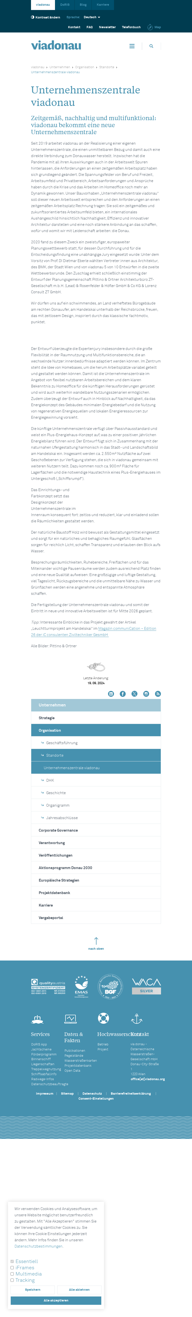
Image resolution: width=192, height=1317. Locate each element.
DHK (47, 947)
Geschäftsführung (59, 909)
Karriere (103, 4)
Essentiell (27, 1261)
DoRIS (65, 4)
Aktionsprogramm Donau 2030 (65, 1034)
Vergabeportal (51, 1084)
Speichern (32, 1290)
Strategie (46, 884)
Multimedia (29, 1274)
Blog (83, 4)
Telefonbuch (131, 27)
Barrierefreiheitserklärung (131, 1260)
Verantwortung (52, 1009)
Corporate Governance (58, 996)
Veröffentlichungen (55, 1021)
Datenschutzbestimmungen (38, 1246)
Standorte (106, 67)
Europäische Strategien (59, 1046)
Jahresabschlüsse (59, 984)
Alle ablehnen (79, 1290)
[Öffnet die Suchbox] (151, 46)
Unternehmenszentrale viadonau (72, 934)
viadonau (43, 4)
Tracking (25, 1280)
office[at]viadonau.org (148, 1245)
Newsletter (107, 27)
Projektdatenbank (54, 1059)
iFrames (25, 1267)
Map (154, 27)
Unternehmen (60, 67)
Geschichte (53, 959)
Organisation (84, 67)
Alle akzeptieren (56, 1300)
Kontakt (74, 27)
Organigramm (55, 972)
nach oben (96, 1110)
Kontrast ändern (45, 17)
